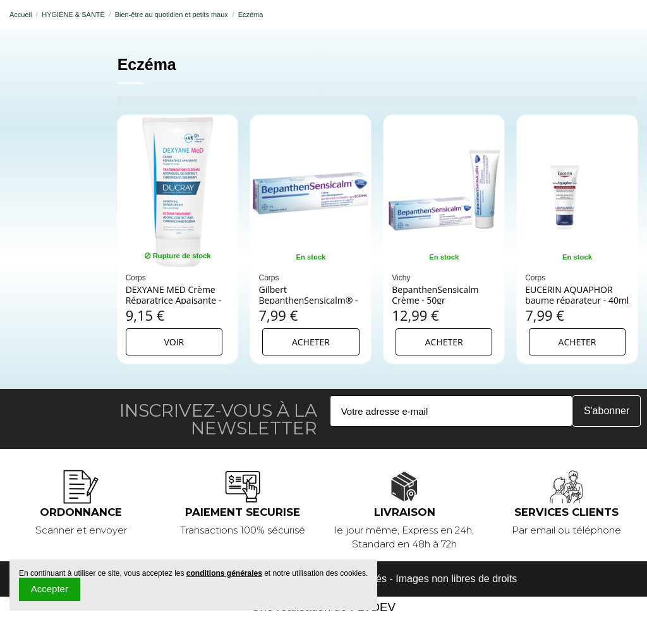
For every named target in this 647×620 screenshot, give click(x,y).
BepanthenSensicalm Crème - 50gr (435, 294)
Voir (174, 342)
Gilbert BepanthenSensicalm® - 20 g (308, 300)
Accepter (49, 588)
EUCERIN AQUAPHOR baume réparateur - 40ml (577, 294)
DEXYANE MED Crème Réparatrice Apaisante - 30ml (174, 300)
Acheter (311, 342)
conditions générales (224, 573)
